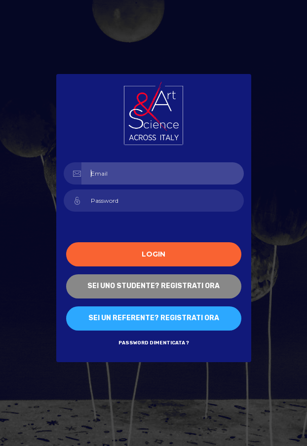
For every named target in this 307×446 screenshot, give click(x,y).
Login (153, 254)
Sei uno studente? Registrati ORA (153, 286)
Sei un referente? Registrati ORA (153, 318)
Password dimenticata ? (153, 343)
